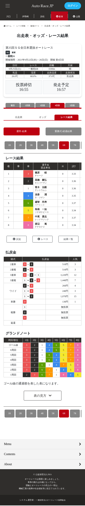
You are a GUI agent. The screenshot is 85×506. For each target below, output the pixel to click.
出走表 (18, 117)
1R (9, 145)
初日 (13, 105)
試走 (17, 239)
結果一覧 (68, 239)
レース (43, 239)
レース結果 (66, 117)
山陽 (76, 16)
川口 (8, 16)
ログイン (72, 5)
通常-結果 (21, 131)
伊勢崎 (25, 16)
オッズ (42, 117)
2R (20, 145)
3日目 (42, 105)
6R (63, 145)
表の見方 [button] (40, 396)
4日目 (57, 105)
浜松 (42, 16)
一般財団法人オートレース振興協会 (50, 500)
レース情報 (22, 26)
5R (53, 145)
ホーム (8, 26)
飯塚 (59, 16)
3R (31, 145)
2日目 (28, 105)
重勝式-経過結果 (63, 131)
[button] (8, 5)
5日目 (72, 105)
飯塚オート (37, 26)
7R (74, 145)
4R (42, 145)
